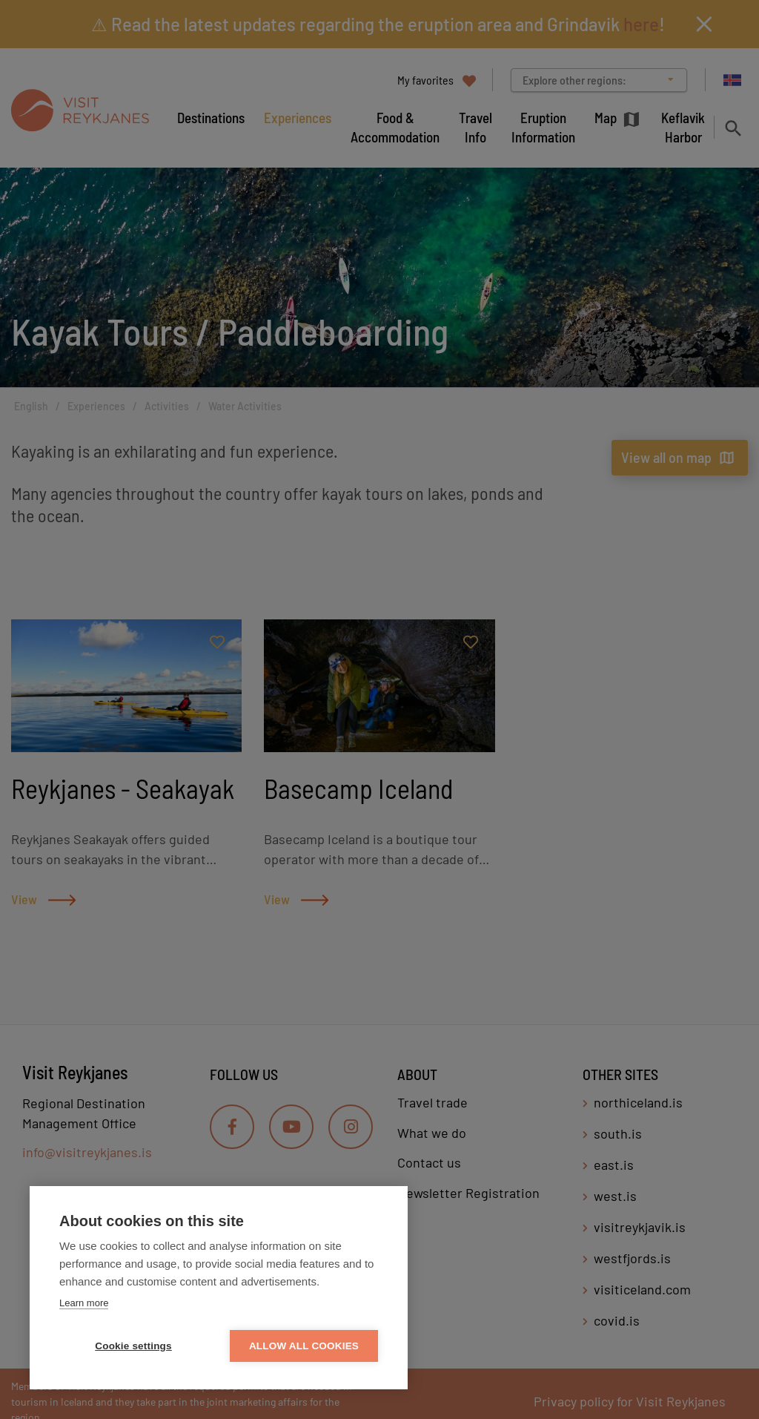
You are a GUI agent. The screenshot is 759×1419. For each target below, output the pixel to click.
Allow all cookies (304, 1345)
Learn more (83, 1302)
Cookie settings (133, 1345)
